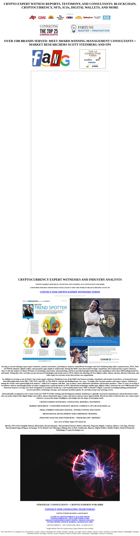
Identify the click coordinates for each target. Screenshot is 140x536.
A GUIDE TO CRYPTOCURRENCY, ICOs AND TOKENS (70, 516)
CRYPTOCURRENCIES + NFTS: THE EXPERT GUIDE (70, 518)
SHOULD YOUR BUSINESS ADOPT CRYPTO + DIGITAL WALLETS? (70, 520)
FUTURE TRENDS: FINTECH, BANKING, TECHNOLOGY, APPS (70, 522)
